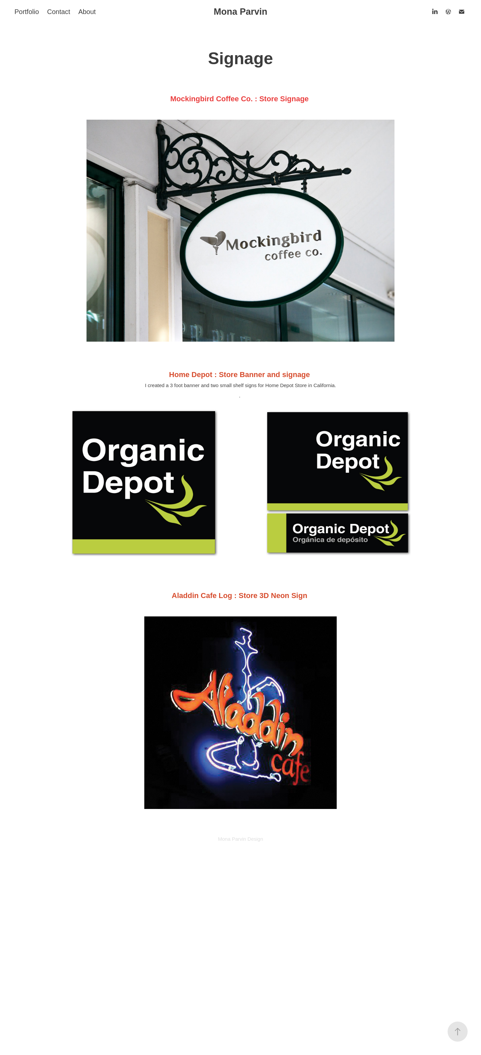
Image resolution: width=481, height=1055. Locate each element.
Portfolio (26, 11)
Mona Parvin (241, 12)
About (87, 11)
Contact (58, 11)
